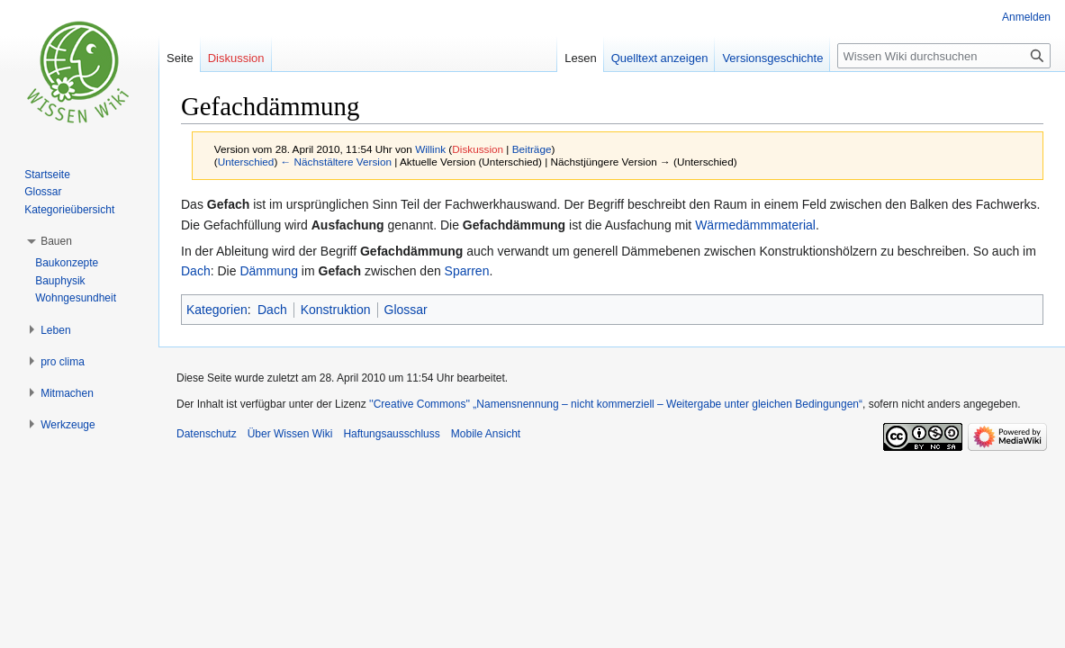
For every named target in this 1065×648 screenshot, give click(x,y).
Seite (180, 58)
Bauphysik (60, 280)
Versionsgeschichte (772, 58)
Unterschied (246, 161)
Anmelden (1026, 17)
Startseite (47, 174)
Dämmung (268, 271)
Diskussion (477, 149)
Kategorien (217, 309)
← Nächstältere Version (336, 161)
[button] (56, 241)
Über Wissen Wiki (290, 434)
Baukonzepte (66, 262)
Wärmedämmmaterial (755, 225)
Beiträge (532, 149)
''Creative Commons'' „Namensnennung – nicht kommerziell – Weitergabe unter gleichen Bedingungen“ (615, 404)
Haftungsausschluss (391, 434)
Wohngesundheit (75, 298)
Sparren (467, 271)
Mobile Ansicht (485, 434)
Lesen (580, 58)
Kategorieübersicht (69, 209)
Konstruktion (336, 309)
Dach (196, 271)
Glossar (406, 309)
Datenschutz (206, 434)
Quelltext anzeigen (659, 58)
